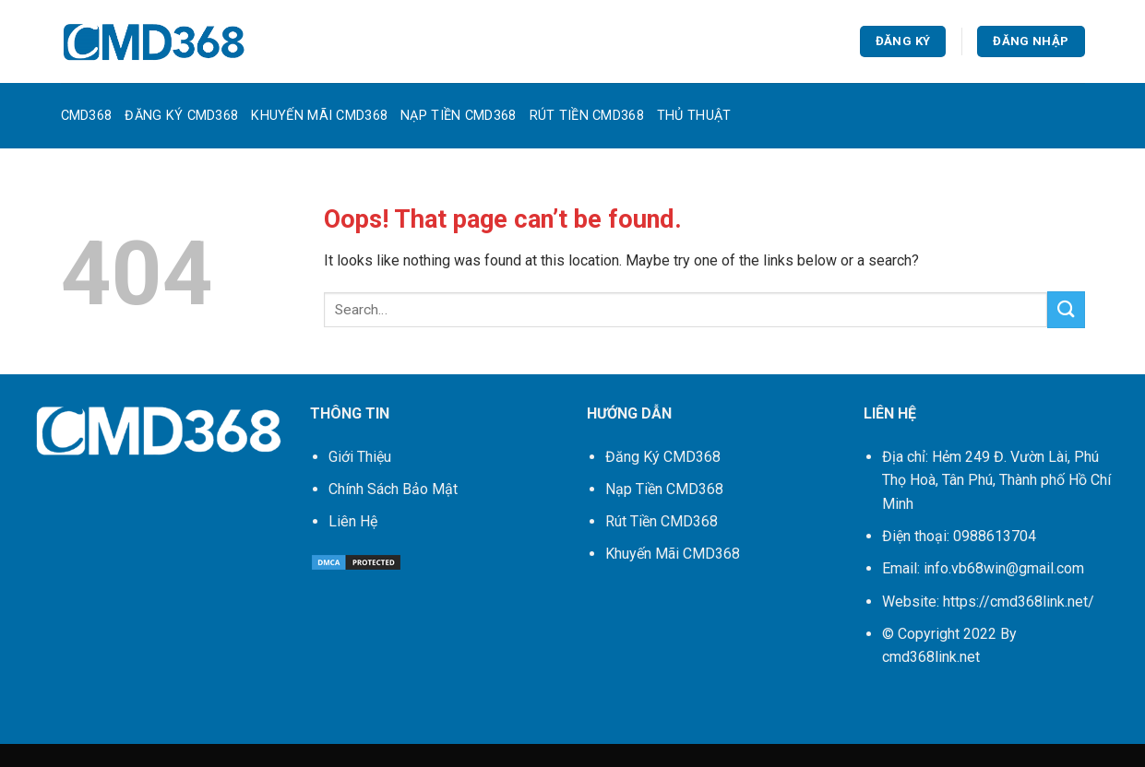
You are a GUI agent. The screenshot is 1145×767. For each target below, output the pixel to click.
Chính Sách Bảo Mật (393, 489)
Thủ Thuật (694, 116)
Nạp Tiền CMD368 (458, 116)
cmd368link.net (931, 657)
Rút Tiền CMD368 (587, 116)
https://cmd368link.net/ (1018, 601)
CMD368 (87, 116)
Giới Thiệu (359, 457)
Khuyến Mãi (672, 553)
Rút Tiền (661, 521)
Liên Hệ (352, 521)
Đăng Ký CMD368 (181, 116)
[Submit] (1065, 309)
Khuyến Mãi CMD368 (319, 116)
